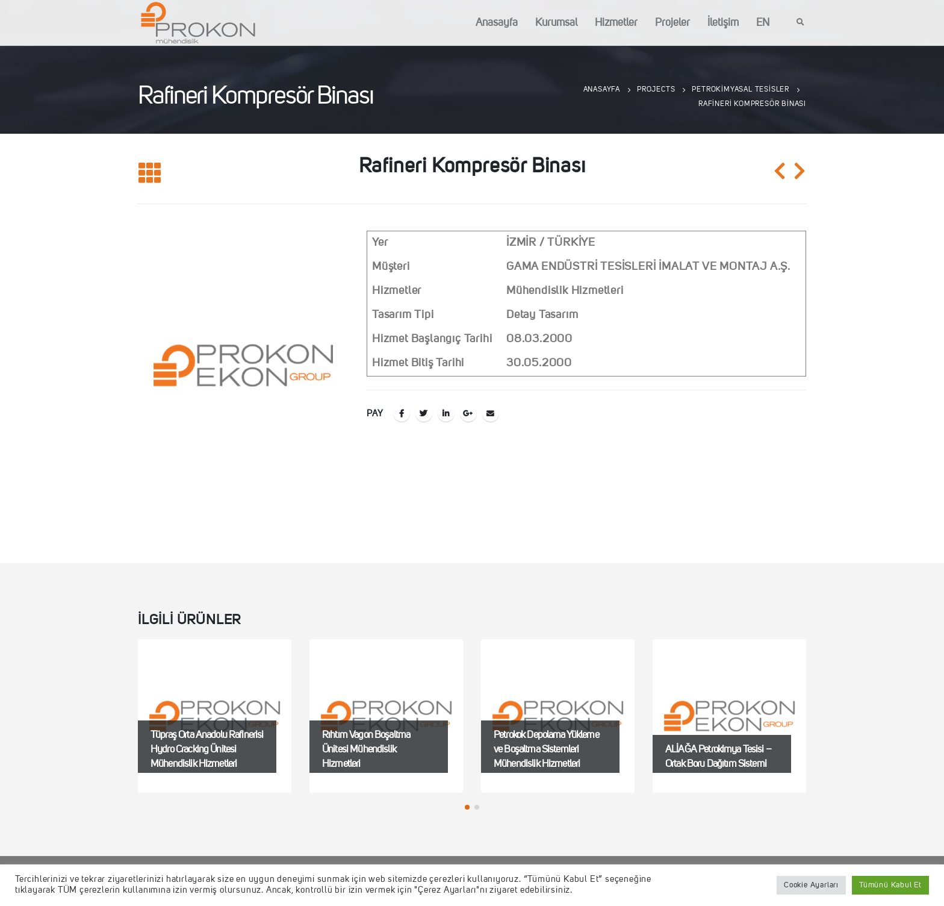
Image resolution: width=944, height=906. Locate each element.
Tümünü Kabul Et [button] (890, 885)
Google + (468, 413)
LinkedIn (446, 413)
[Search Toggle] (800, 23)
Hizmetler (616, 22)
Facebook (401, 413)
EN (762, 22)
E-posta (490, 413)
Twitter (423, 413)
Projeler (672, 22)
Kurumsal (556, 22)
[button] (467, 807)
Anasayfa (497, 22)
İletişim (723, 22)
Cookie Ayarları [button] (811, 885)
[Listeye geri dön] (150, 173)
